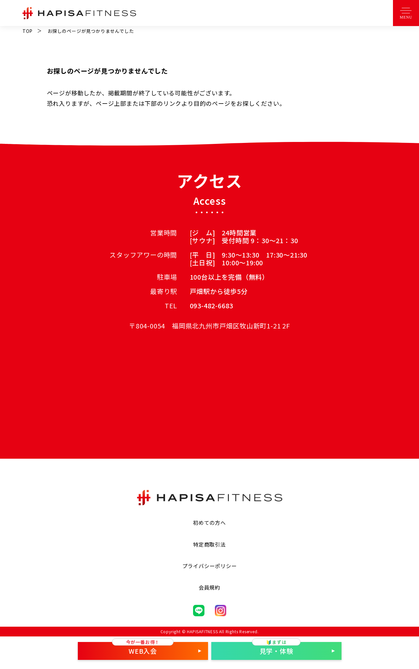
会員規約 (209, 587)
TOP (27, 31)
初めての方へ (209, 522)
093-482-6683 (211, 305)
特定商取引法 (209, 544)
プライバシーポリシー (209, 566)
